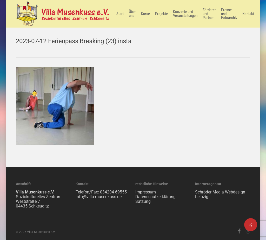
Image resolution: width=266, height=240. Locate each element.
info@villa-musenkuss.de (99, 196)
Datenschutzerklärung (155, 196)
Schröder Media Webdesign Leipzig (220, 194)
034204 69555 (113, 192)
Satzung (143, 201)
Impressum (145, 192)
